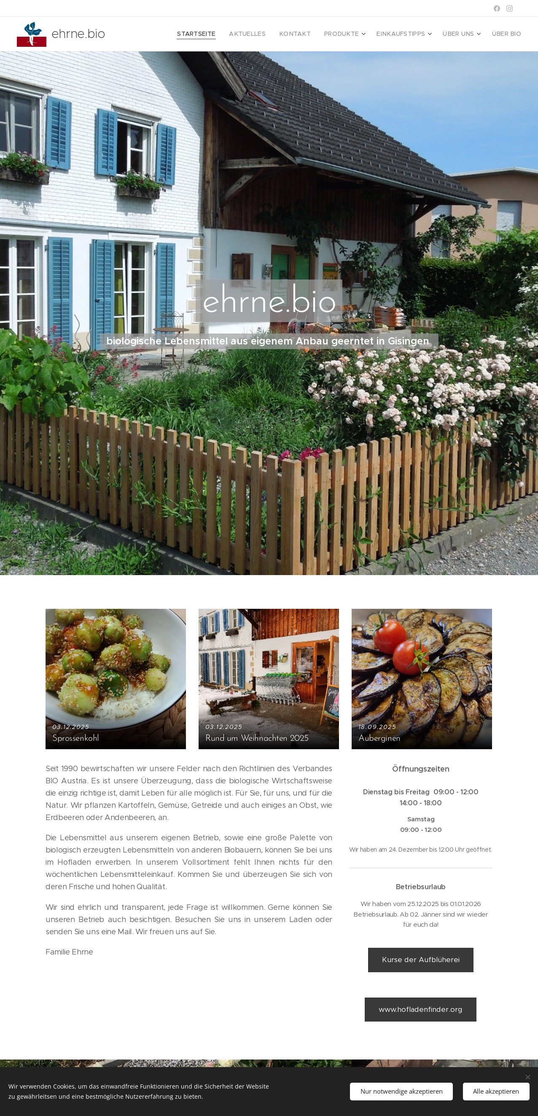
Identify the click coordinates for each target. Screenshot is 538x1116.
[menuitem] (220, 34)
